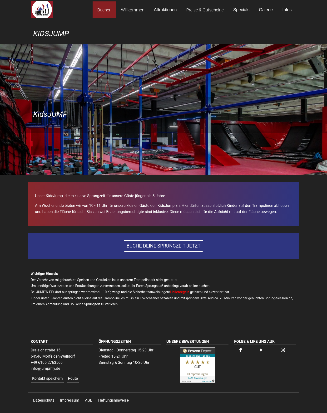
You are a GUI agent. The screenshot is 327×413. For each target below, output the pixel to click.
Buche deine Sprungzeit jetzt (164, 246)
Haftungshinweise (113, 400)
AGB (88, 400)
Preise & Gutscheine (204, 9)
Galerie (266, 9)
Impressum (69, 400)
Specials (241, 9)
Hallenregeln (179, 292)
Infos (287, 9)
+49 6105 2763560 (47, 362)
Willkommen (132, 9)
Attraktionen (165, 9)
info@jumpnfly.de (45, 368)
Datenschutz (43, 400)
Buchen (104, 9)
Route (73, 378)
